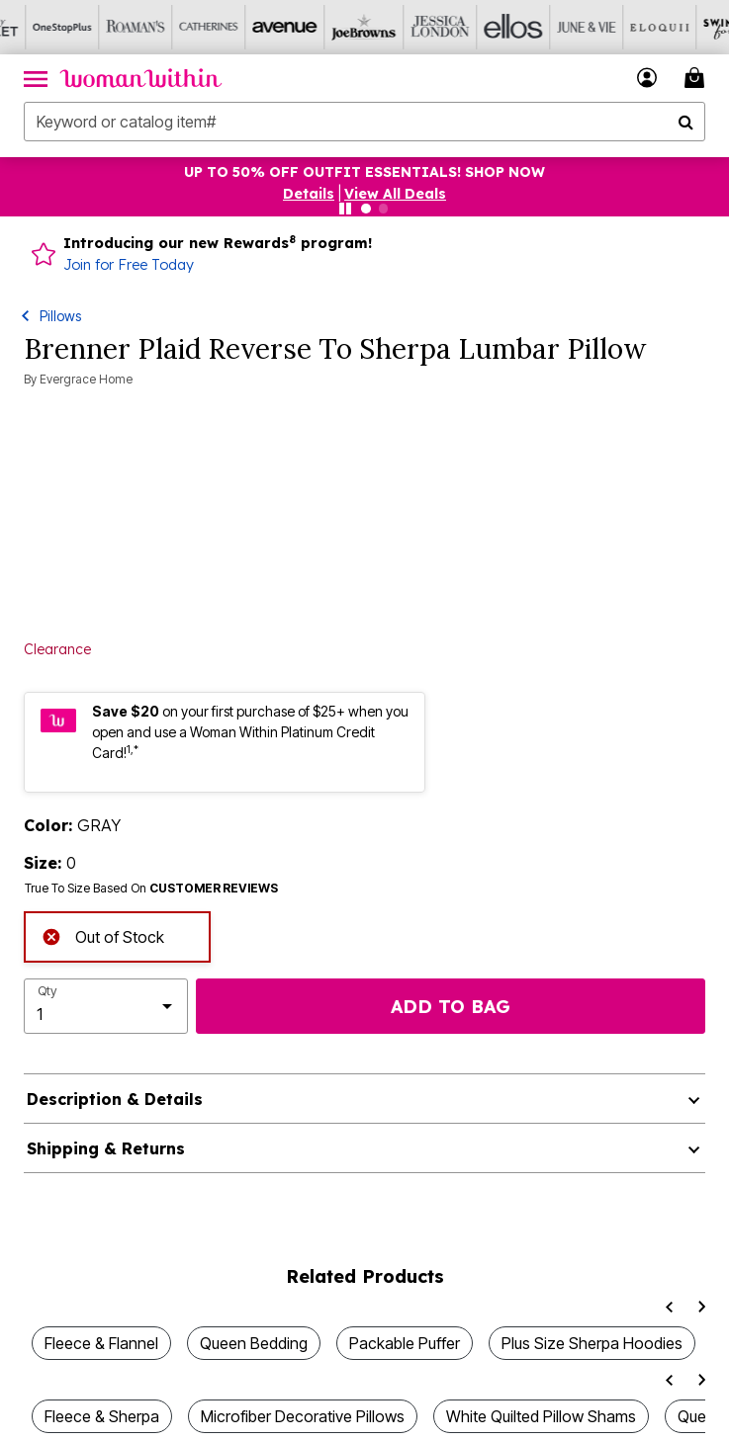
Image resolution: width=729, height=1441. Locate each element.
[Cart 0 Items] (697, 77)
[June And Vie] (549, 27)
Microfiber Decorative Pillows (303, 1416)
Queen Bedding (254, 1343)
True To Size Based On (151, 888)
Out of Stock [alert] (103, 935)
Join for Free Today (128, 265)
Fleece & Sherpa (102, 1416)
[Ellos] (475, 27)
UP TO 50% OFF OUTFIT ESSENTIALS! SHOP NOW (364, 172)
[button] (647, 77)
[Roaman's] (109, 27)
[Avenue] (256, 27)
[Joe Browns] (329, 27)
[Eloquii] (622, 27)
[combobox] (364, 121)
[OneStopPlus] (36, 27)
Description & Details (115, 1099)
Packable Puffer (404, 1343)
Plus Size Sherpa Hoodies (592, 1343)
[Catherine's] (183, 27)
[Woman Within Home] (141, 78)
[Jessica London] (402, 27)
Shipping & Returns (106, 1148)
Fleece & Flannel (101, 1343)
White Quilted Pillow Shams (541, 1416)
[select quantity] (106, 1006)
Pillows (60, 315)
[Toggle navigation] (35, 78)
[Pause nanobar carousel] (345, 208)
